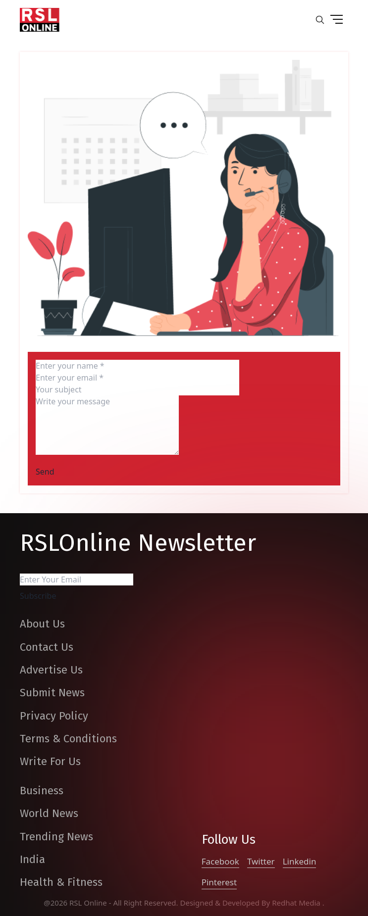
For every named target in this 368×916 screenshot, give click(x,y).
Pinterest (219, 882)
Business (41, 790)
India (32, 859)
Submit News (52, 692)
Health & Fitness (61, 882)
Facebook (220, 861)
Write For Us (50, 761)
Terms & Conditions (68, 738)
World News (49, 813)
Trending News (56, 836)
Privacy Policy (54, 716)
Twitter (261, 861)
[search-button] (319, 19)
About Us (42, 623)
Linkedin (299, 861)
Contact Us (46, 647)
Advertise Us (51, 669)
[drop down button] (336, 20)
